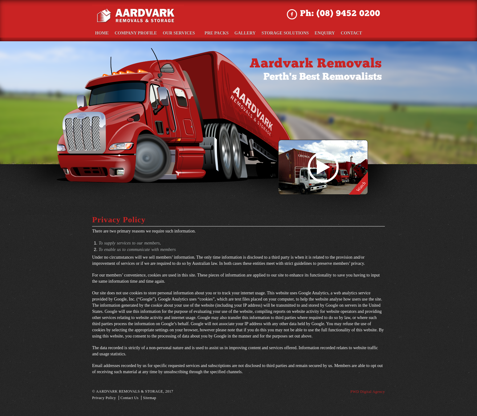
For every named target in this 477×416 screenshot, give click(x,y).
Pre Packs (211, 32)
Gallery (239, 32)
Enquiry (318, 32)
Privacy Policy (104, 397)
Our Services (178, 32)
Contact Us (129, 397)
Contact (344, 32)
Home (101, 32)
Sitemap (149, 397)
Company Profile (135, 32)
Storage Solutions (279, 32)
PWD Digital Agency (367, 391)
